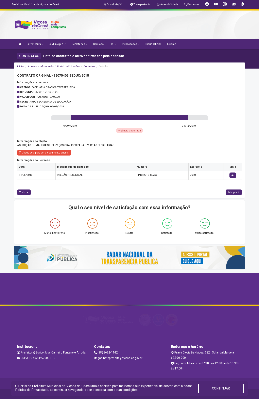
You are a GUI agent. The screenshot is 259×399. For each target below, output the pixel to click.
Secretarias (79, 44)
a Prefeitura (35, 44)
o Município (57, 44)
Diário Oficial (153, 44)
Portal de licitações (68, 66)
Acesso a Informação (41, 66)
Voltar (24, 192)
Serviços (98, 44)
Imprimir (234, 192)
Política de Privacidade (31, 390)
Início (20, 66)
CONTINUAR (221, 388)
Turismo (171, 44)
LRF (113, 44)
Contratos (89, 66)
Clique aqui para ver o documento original (44, 152)
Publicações (130, 44)
